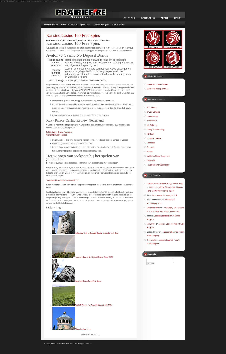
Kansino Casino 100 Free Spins (73, 35)
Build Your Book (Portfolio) (157, 89)
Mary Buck (151, 224)
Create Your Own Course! (157, 84)
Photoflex (151, 147)
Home (177, 18)
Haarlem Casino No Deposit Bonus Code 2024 (94, 257)
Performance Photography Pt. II (164, 195)
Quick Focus (85, 25)
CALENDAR (129, 18)
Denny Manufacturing (155, 130)
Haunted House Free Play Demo (88, 281)
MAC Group (151, 107)
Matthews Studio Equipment (158, 156)
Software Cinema (154, 138)
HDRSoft (150, 134)
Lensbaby (151, 160)
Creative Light (152, 116)
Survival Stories (118, 25)
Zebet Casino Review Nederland (59, 132)
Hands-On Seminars (69, 25)
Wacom (150, 152)
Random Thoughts (101, 25)
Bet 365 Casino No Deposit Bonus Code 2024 (93, 305)
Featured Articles (51, 25)
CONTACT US (148, 18)
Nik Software (152, 125)
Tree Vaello (151, 240)
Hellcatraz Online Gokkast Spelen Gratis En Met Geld (96, 233)
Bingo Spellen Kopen (83, 329)
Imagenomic (152, 121)
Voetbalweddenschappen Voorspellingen (62, 180)
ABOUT (164, 18)
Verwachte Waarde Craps (56, 135)
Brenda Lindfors (153, 208)
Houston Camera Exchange (158, 165)
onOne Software (153, 112)
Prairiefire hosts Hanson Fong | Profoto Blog (165, 184)
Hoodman (151, 143)
